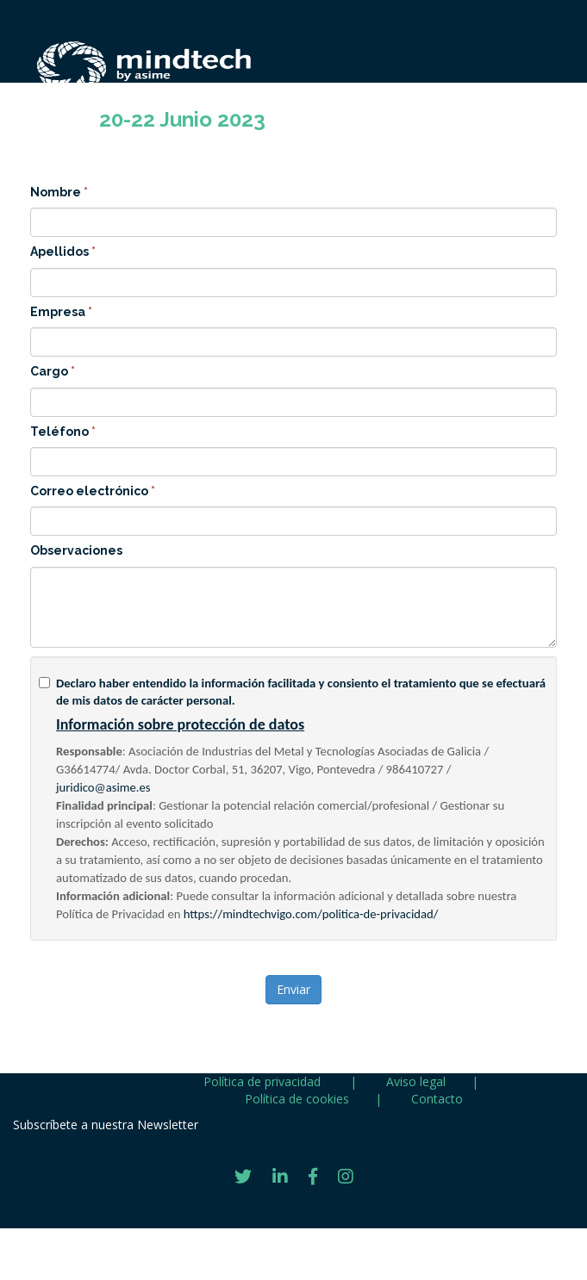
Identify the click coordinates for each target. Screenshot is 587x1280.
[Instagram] (345, 1176)
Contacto (437, 1098)
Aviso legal (416, 1081)
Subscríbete (45, 1150)
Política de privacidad (263, 1081)
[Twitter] (243, 1176)
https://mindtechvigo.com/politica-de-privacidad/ (311, 914)
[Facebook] (313, 1176)
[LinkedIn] (280, 1176)
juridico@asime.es (103, 787)
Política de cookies (297, 1098)
